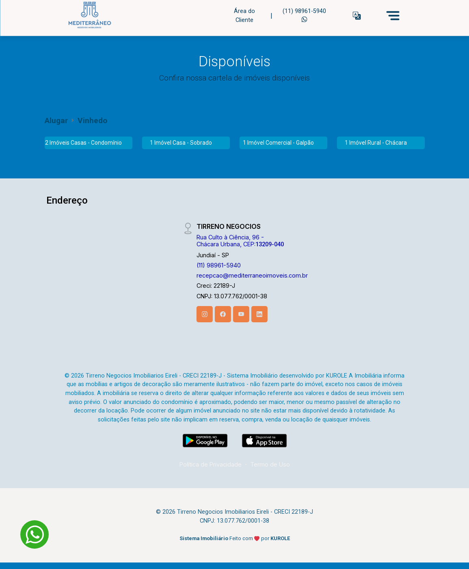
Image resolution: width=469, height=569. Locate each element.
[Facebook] (223, 314)
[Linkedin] (259, 314)
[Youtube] (241, 314)
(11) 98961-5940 (304, 14)
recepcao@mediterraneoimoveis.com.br (252, 275)
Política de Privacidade (210, 464)
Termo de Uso (270, 464)
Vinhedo (92, 120)
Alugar (56, 120)
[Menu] (393, 15)
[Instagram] (205, 314)
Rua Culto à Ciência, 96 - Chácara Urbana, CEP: (240, 241)
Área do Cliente (244, 15)
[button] (357, 15)
